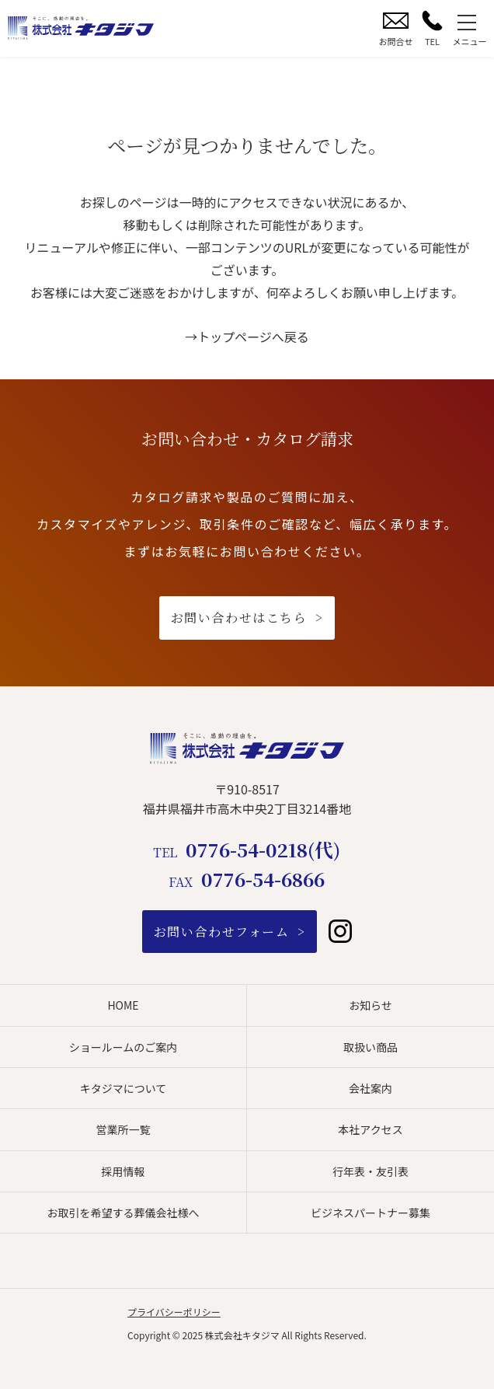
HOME (122, 1005)
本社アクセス (370, 1129)
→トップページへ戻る (247, 336)
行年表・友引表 (370, 1171)
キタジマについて (123, 1088)
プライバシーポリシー (174, 1311)
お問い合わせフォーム (222, 932)
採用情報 (123, 1171)
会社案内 (370, 1088)
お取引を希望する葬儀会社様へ (123, 1212)
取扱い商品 (370, 1047)
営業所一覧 (123, 1129)
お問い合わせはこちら (239, 617)
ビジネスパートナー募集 (370, 1212)
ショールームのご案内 (123, 1047)
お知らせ (370, 1005)
